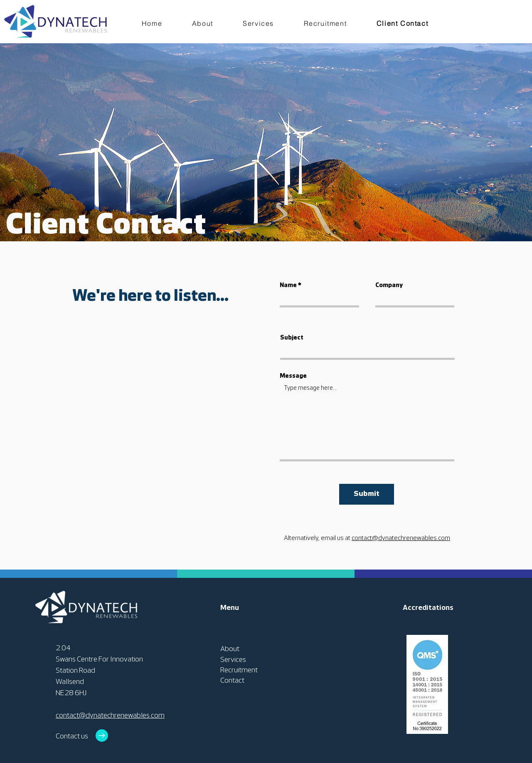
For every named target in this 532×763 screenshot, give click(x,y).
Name (288, 285)
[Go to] (102, 735)
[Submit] (366, 494)
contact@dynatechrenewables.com (401, 538)
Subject (291, 338)
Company (389, 285)
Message (293, 376)
